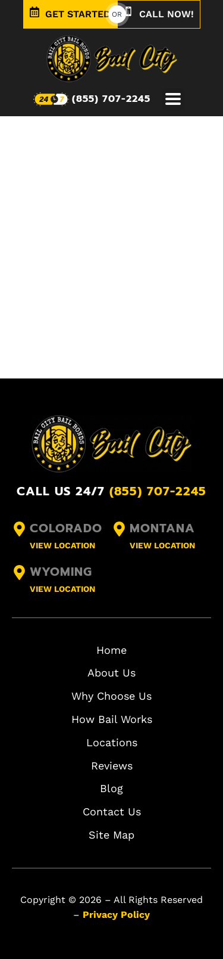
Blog (111, 788)
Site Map (111, 834)
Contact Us (112, 811)
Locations (111, 742)
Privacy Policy (116, 914)
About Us (111, 672)
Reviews (112, 765)
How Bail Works (111, 719)
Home (111, 650)
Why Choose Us (111, 696)
